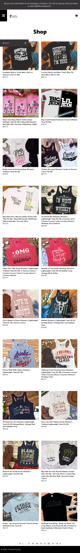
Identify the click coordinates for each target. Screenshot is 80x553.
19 (37, 543)
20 (41, 543)
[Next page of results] (60, 543)
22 (49, 543)
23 (53, 543)
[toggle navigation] (3, 15)
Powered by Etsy (14, 549)
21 (45, 543)
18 (33, 543)
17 (29, 543)
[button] (14, 43)
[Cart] (76, 16)
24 (57, 543)
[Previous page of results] (20, 543)
